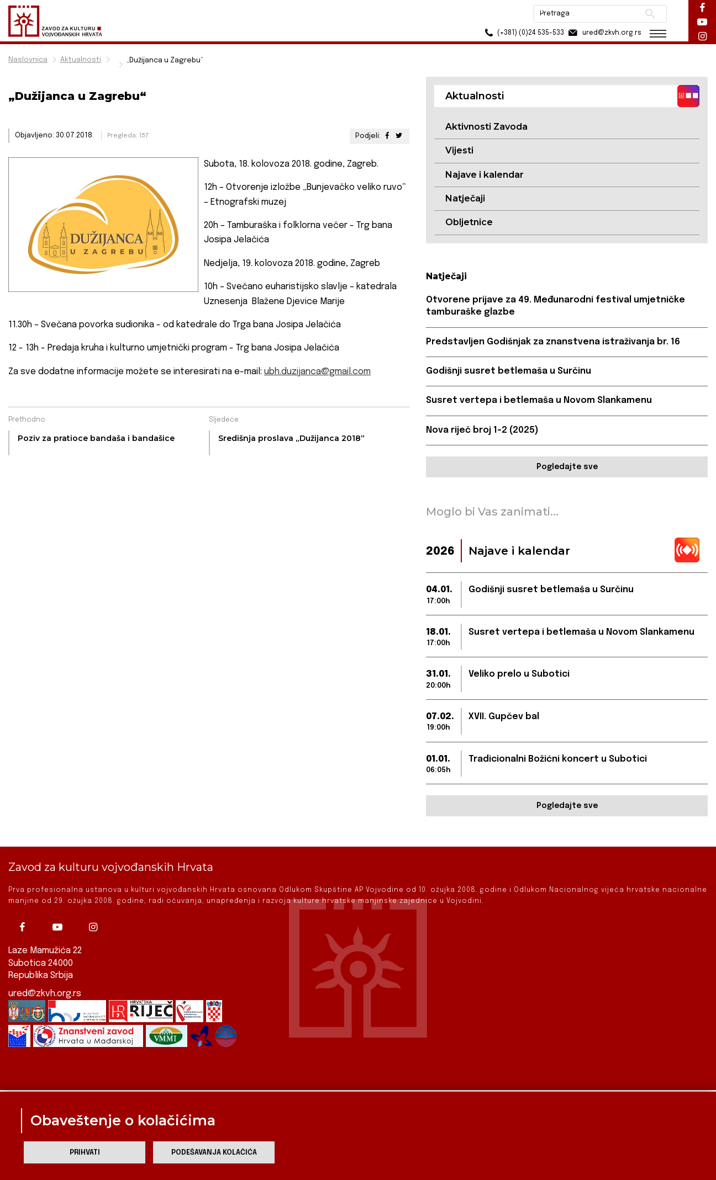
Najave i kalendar (484, 174)
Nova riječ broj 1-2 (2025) (482, 430)
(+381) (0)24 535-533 (523, 33)
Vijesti (459, 150)
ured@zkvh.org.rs (44, 974)
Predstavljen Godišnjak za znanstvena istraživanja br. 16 (553, 342)
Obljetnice (469, 222)
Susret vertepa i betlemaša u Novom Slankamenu (539, 400)
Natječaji (465, 198)
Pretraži (650, 13)
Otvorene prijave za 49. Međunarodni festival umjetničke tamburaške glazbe (555, 306)
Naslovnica (28, 59)
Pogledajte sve (567, 467)
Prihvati (85, 1152)
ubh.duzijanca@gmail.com (317, 371)
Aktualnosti (80, 59)
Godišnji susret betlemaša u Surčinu (508, 371)
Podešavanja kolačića (214, 1152)
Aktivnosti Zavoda (486, 126)
